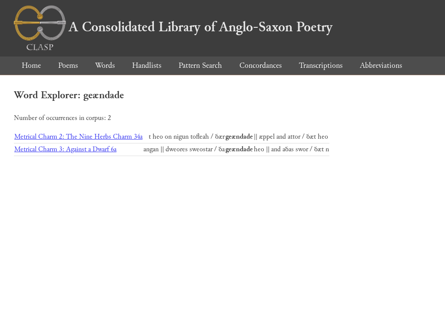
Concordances (260, 65)
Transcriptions (320, 65)
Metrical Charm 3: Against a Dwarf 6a (65, 149)
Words (105, 65)
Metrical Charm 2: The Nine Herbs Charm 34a (78, 137)
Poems (68, 65)
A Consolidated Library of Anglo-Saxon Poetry (173, 27)
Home (31, 65)
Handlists (146, 65)
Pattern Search (200, 65)
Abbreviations (381, 65)
